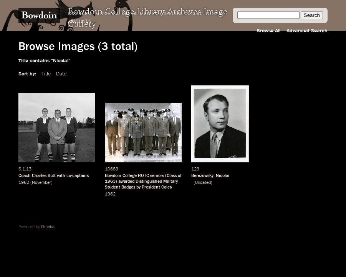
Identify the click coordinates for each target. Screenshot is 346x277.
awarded (126, 181)
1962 (23, 182)
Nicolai (222, 176)
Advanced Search (307, 30)
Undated (203, 182)
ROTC (143, 176)
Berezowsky (202, 176)
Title (46, 74)
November (41, 182)
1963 (110, 181)
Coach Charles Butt (37, 176)
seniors (157, 176)
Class (172, 176)
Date (61, 74)
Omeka (48, 227)
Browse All (268, 30)
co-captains (77, 176)
